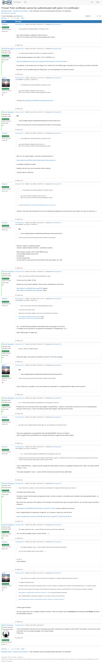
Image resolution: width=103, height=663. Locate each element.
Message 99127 (19, 483)
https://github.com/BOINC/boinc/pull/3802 (30, 290)
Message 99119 (19, 222)
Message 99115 (19, 77)
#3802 (52, 357)
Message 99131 (19, 625)
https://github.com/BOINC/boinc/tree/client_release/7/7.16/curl (36, 508)
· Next (22, 18)
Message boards (6, 11)
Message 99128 (19, 524)
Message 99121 (19, 298)
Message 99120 (19, 271)
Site (26, 2)
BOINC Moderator (7, 625)
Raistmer (5, 24)
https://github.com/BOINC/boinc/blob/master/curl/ (37, 100)
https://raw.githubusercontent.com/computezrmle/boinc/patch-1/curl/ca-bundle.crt (42, 61)
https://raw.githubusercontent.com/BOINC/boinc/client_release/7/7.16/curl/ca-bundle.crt (44, 516)
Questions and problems (20, 11)
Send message (5, 27)
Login (97, 2)
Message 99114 (19, 48)
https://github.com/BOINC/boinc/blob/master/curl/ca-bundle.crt (36, 160)
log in (21, 16)
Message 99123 (19, 365)
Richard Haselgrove (8, 48)
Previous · (4, 18)
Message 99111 (57, 24)
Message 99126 (19, 446)
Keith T (4, 78)
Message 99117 (19, 133)
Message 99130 (19, 573)
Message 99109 (57, 48)
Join (92, 2)
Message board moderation (8, 13)
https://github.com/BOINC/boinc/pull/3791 (30, 288)
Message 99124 (19, 398)
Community (17, 2)
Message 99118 (19, 184)
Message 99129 (19, 541)
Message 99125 (19, 417)
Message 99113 (19, 24)
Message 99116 (19, 112)
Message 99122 (19, 344)
